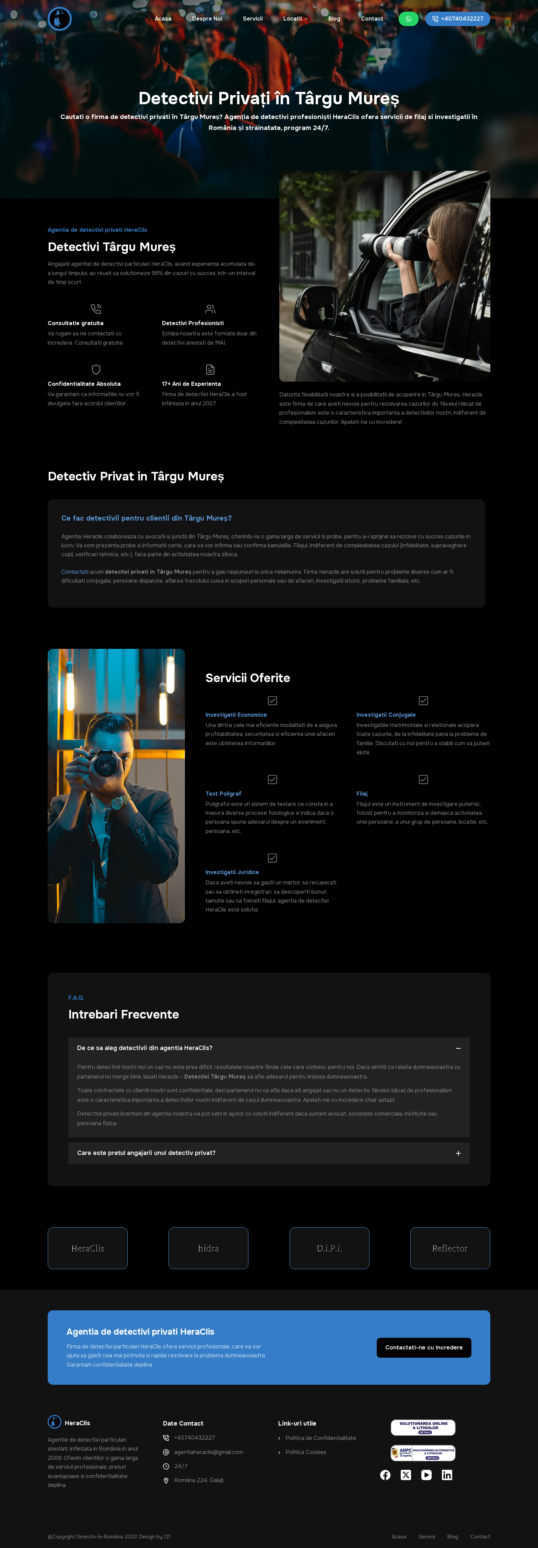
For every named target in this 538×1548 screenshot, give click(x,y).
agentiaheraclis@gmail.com (208, 1452)
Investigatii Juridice (232, 872)
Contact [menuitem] (372, 18)
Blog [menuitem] (334, 18)
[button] (269, 1048)
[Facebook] (385, 1475)
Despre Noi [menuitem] (207, 18)
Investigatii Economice (236, 714)
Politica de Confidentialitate (320, 1438)
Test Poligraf (224, 793)
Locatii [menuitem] (296, 18)
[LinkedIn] (447, 1475)
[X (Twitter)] (406, 1475)
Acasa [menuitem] (163, 18)
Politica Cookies (305, 1452)
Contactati (75, 571)
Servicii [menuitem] (253, 18)
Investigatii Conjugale (386, 714)
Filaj (361, 793)
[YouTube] (426, 1475)
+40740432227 (457, 18)
